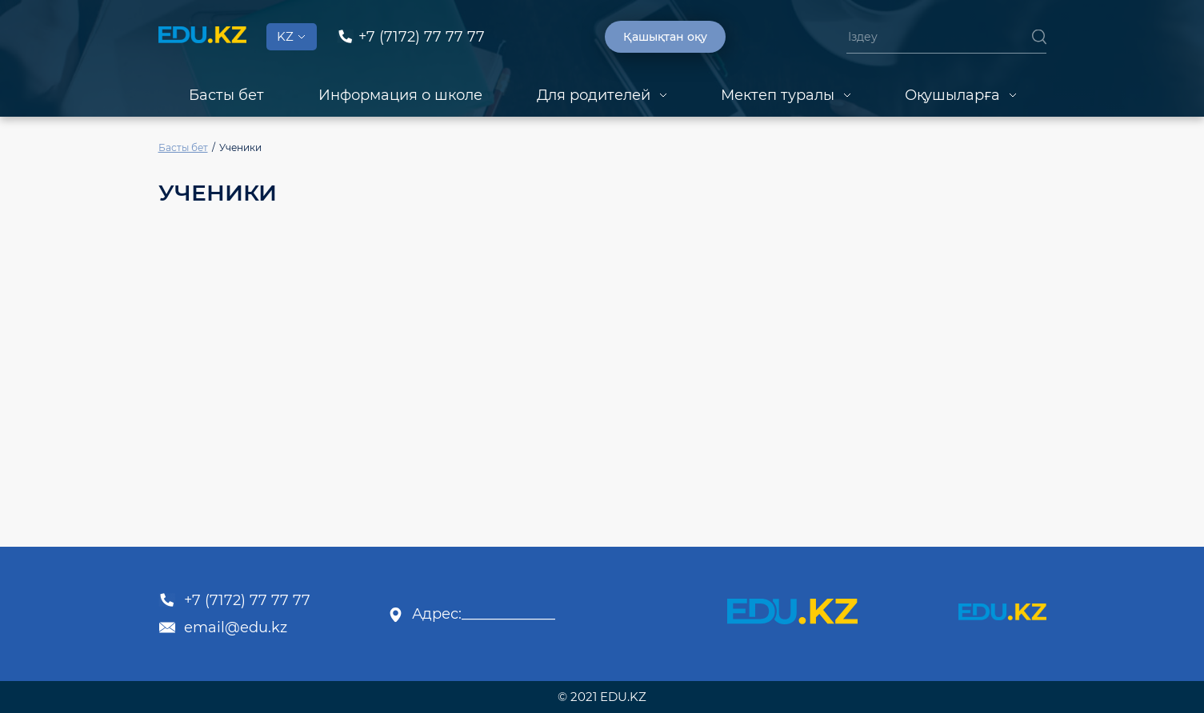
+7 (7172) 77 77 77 (234, 600)
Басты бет (226, 95)
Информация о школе (400, 95)
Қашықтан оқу (665, 37)
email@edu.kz (222, 627)
